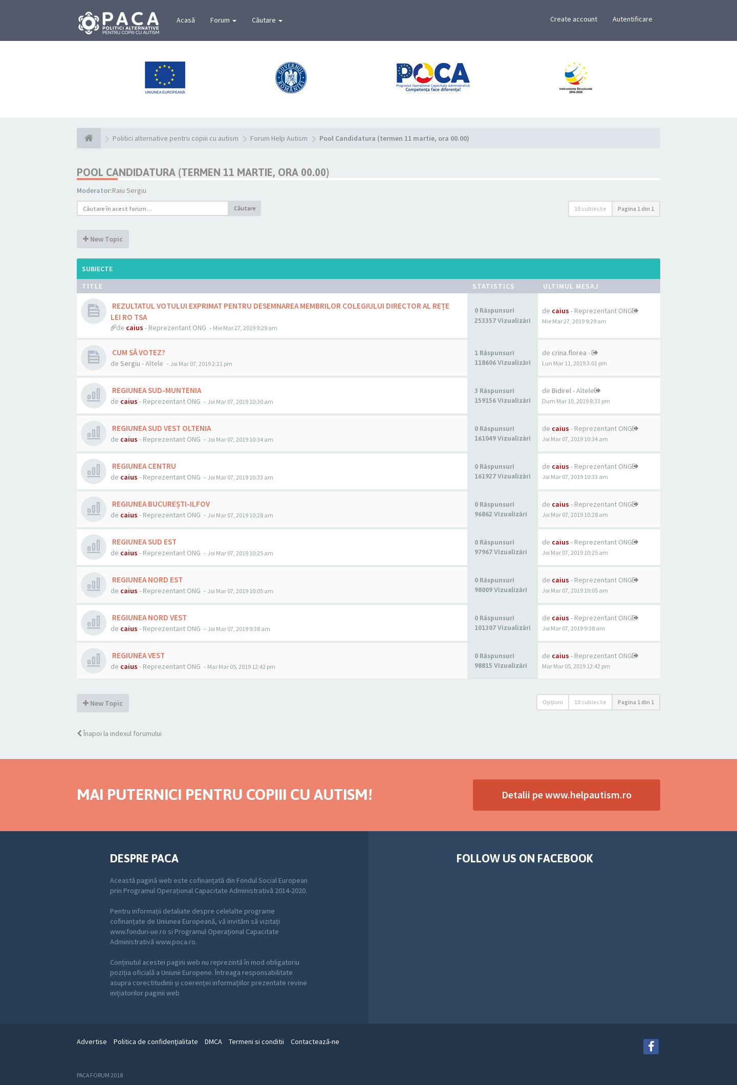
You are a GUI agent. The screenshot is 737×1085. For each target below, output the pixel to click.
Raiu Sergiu (129, 190)
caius (134, 327)
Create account (573, 19)
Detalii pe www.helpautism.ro (567, 794)
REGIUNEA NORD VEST (149, 617)
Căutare (267, 20)
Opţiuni (553, 702)
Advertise (92, 1041)
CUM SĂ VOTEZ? (138, 352)
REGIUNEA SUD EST (144, 542)
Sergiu (130, 363)
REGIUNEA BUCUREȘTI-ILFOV (160, 504)
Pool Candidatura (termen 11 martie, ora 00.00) (203, 172)
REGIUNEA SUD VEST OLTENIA (161, 428)
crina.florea (569, 352)
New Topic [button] (103, 239)
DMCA (213, 1041)
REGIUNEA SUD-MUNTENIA (156, 390)
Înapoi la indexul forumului (119, 733)
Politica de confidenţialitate (156, 1041)
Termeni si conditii (256, 1041)
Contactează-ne (315, 1041)
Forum (223, 20)
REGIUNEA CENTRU (143, 466)
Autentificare (633, 19)
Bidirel (561, 390)
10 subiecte (590, 208)
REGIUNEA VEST (138, 655)
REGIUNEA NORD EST (147, 579)
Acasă (186, 20)
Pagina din (636, 208)
